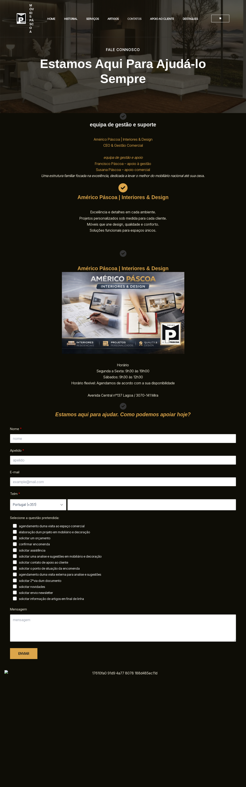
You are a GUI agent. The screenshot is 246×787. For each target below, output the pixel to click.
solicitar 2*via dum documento (40, 581)
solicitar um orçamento (34, 538)
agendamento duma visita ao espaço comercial (52, 526)
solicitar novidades (32, 587)
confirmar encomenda (34, 544)
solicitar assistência (32, 550)
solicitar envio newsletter (36, 593)
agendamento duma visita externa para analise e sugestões (60, 574)
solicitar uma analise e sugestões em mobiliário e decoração (60, 556)
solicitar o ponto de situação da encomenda (49, 568)
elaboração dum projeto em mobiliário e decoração (54, 532)
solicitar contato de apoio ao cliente (43, 562)
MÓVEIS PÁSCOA (35, 11)
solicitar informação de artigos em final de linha (51, 599)
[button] (217, 11)
